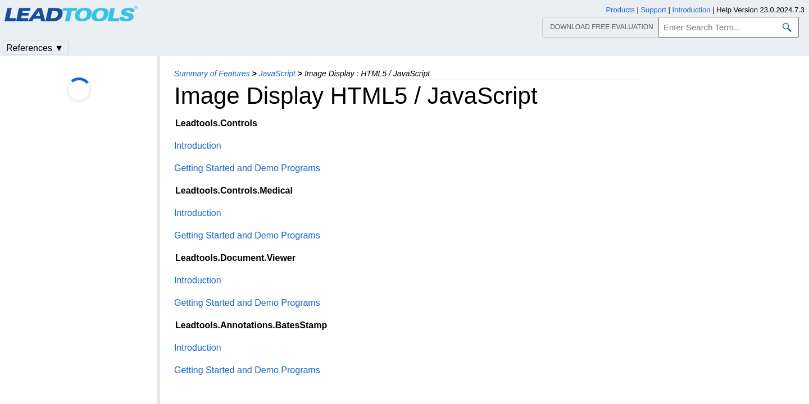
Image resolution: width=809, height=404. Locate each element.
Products (620, 10)
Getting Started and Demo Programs (247, 168)
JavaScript (277, 73)
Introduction (197, 145)
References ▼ (34, 48)
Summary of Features (212, 73)
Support (653, 10)
